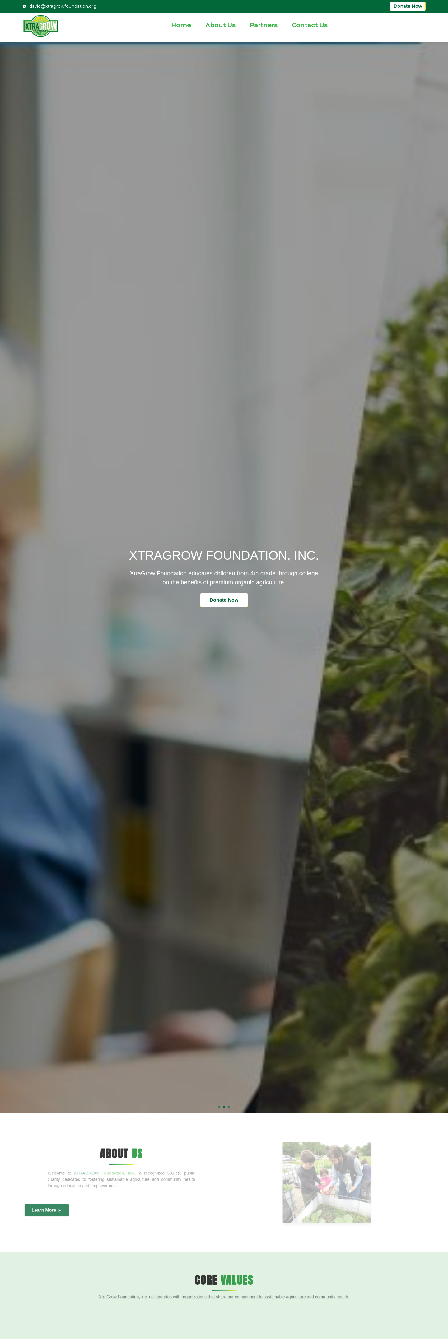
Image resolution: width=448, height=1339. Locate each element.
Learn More (47, 1210)
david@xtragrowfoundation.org (59, 6)
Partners (264, 25)
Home (181, 25)
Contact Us (310, 25)
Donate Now (408, 6)
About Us (220, 25)
